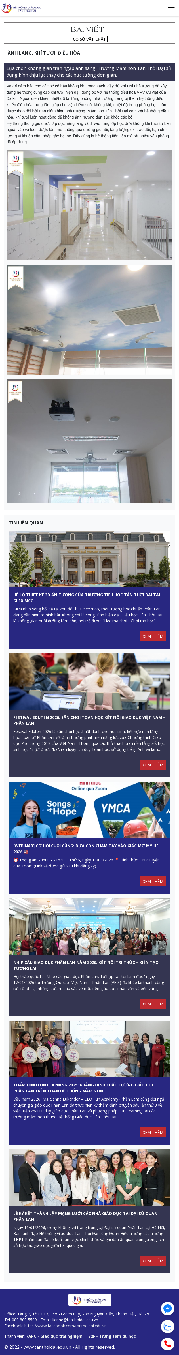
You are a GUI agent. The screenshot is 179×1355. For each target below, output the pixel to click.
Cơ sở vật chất (89, 39)
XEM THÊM (153, 636)
